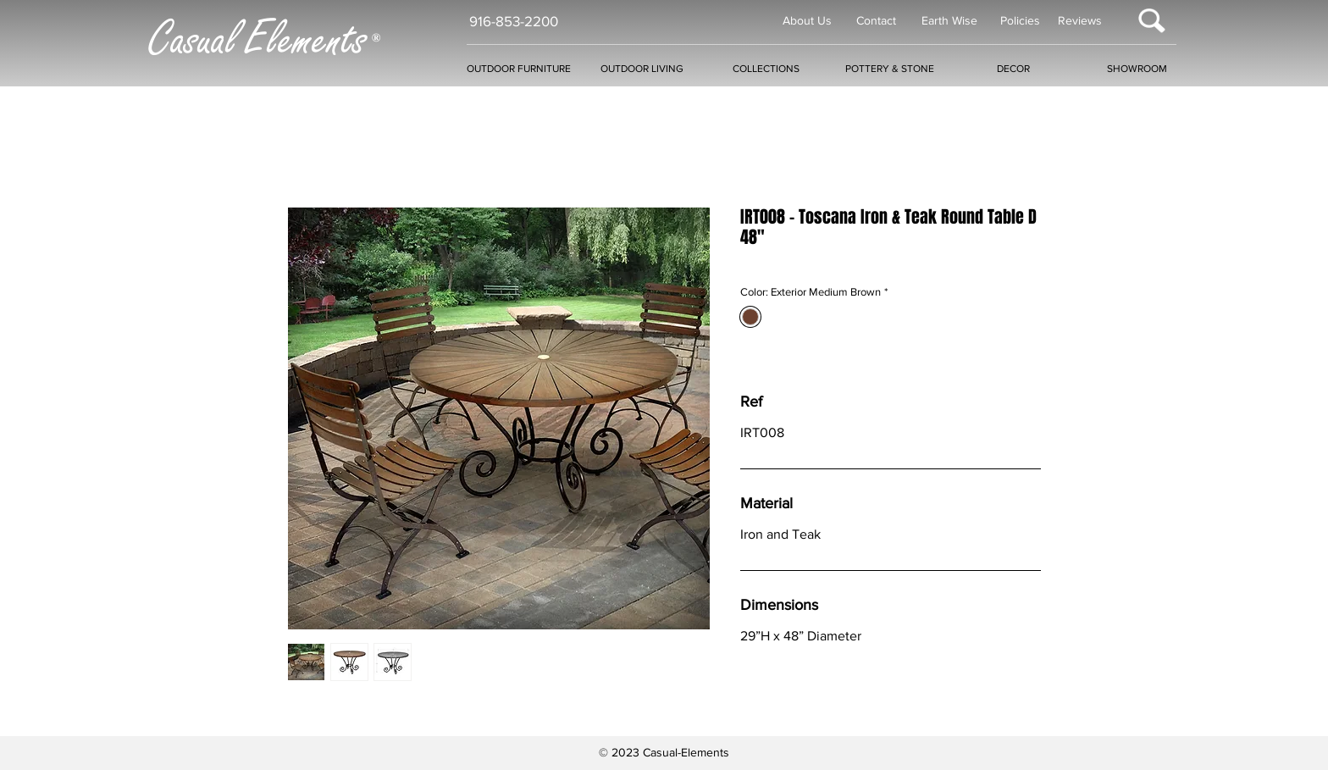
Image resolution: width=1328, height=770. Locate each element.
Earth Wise (949, 20)
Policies (1020, 20)
